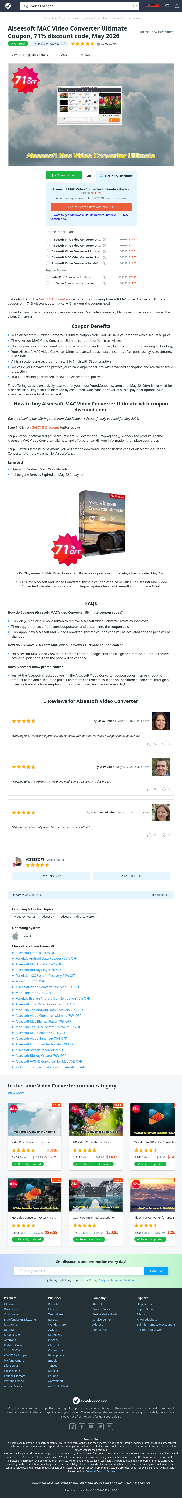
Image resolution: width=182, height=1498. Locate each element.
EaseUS (53, 1319)
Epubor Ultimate (14, 1376)
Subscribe (156, 1270)
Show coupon (63, 175)
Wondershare (57, 1324)
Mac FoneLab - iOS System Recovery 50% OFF (49, 1027)
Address (97, 1324)
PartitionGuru (13, 1345)
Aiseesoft (48, 916)
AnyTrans (10, 1340)
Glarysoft (54, 1345)
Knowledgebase (147, 1319)
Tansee (52, 1365)
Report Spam (145, 1309)
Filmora (9, 1304)
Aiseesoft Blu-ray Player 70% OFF (40, 970)
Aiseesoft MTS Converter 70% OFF (41, 1033)
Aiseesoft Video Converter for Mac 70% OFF (48, 987)
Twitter (100, 1426)
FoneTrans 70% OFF (30, 981)
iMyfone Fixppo (14, 1381)
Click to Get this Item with (91, 207)
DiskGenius (11, 1365)
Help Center (144, 1304)
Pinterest (110, 1426)
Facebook (82, 1426)
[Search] (135, 6)
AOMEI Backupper (15, 1355)
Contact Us (99, 1330)
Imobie (52, 1360)
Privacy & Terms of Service (100, 1471)
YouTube (91, 1426)
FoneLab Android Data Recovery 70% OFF (46, 958)
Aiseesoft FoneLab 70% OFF (36, 953)
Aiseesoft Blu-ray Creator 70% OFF (41, 1055)
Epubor (53, 1376)
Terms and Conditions (123, 1280)
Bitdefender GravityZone (20, 1319)
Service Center (101, 1319)
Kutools (53, 1304)
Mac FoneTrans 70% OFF (34, 993)
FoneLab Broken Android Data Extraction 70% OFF (53, 998)
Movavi (53, 1309)
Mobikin (53, 1371)
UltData (9, 1330)
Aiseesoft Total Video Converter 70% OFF (46, 1004)
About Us (98, 1304)
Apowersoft (55, 1381)
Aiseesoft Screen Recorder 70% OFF (42, 1050)
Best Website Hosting (106, 1314)
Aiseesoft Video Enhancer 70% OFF (41, 1038)
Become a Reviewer (149, 1330)
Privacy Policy (97, 1280)
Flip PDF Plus (12, 1371)
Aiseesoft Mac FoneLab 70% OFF (39, 964)
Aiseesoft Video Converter (78, 916)
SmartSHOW (12, 1350)
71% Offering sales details (30, 55)
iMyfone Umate (14, 1360)
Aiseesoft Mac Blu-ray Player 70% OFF (43, 1021)
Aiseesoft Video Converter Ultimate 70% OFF (48, 1015)
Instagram (72, 1426)
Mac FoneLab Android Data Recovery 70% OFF (50, 1010)
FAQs (63, 55)
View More (16, 1093)
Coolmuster (11, 1314)
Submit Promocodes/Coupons (156, 1324)
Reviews (84, 55)
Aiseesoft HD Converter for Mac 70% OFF (46, 1044)
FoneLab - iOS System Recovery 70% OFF (45, 975)
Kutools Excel (12, 1335)
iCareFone (10, 1324)
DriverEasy (11, 1309)
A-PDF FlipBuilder (59, 1386)
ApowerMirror (13, 1386)
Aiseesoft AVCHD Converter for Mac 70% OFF (49, 1061)
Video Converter (24, 916)
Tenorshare (55, 1314)
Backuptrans (56, 1355)
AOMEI (52, 1330)
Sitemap (142, 1314)
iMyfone (53, 1340)
